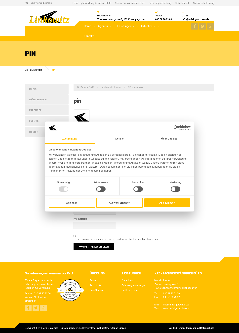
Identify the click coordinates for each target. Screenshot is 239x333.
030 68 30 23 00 (42, 293)
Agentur (103, 26)
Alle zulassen (167, 202)
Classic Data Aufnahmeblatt (130, 3)
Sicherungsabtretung (160, 3)
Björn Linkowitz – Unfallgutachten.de (61, 328)
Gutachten (127, 280)
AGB (171, 328)
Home (87, 26)
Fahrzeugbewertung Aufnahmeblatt (92, 3)
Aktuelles (147, 26)
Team (93, 280)
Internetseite (80, 219)
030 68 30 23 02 (171, 297)
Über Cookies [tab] (169, 138)
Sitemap (180, 328)
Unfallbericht (182, 3)
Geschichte (95, 285)
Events (34, 120)
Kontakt (89, 36)
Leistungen (124, 26)
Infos (33, 88)
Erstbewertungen (131, 290)
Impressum (192, 328)
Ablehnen (71, 202)
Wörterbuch (38, 99)
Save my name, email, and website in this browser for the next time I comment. (118, 239)
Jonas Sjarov (118, 328)
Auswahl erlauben (119, 202)
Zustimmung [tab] (69, 138)
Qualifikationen (97, 290)
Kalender (35, 110)
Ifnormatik (97, 328)
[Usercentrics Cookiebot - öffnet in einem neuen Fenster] (176, 127)
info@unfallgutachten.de (176, 304)
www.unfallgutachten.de (176, 308)
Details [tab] (119, 138)
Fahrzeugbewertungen (134, 285)
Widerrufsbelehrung (203, 3)
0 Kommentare (135, 87)
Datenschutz (207, 328)
